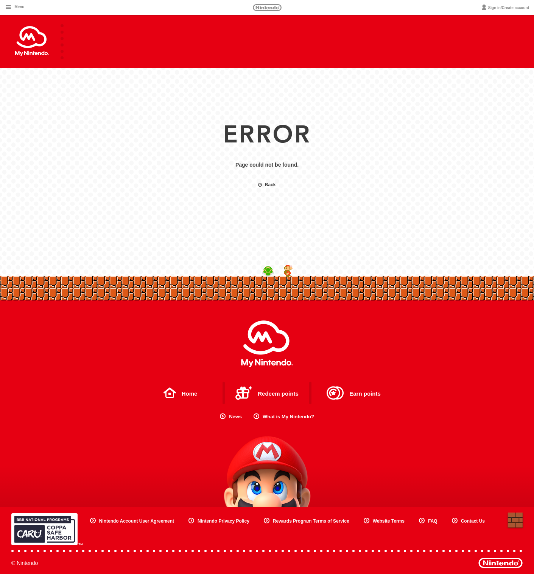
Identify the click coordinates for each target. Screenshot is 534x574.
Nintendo (267, 7)
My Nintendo (267, 343)
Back (267, 184)
